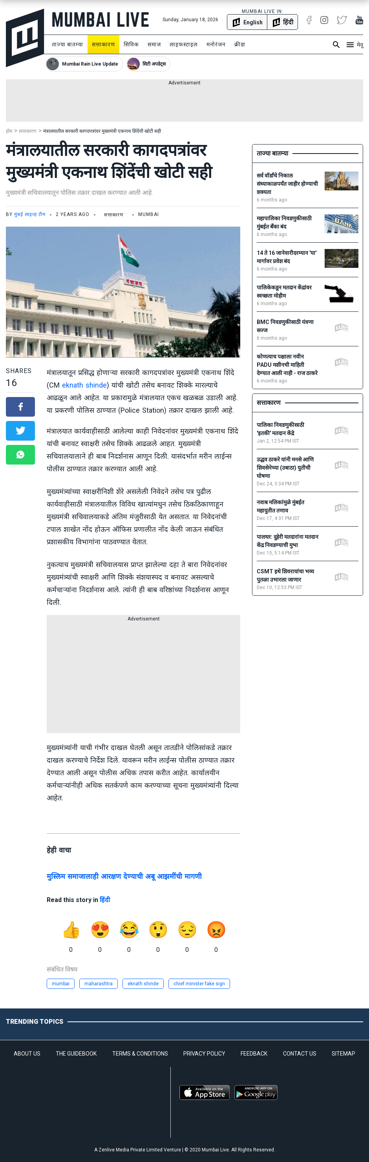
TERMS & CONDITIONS (140, 1053)
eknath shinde (84, 385)
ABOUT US (27, 1053)
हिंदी (105, 900)
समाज (154, 44)
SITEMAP (343, 1053)
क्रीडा (239, 44)
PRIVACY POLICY (204, 1053)
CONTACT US (299, 1053)
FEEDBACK (254, 1053)
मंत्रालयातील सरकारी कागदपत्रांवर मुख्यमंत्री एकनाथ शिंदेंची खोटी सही (102, 131)
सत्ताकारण (103, 44)
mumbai (60, 983)
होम (9, 131)
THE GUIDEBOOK (76, 1053)
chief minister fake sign (199, 983)
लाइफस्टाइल (184, 44)
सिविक (131, 44)
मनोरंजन (216, 44)
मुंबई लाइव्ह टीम (30, 214)
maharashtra (98, 983)
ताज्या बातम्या (67, 44)
